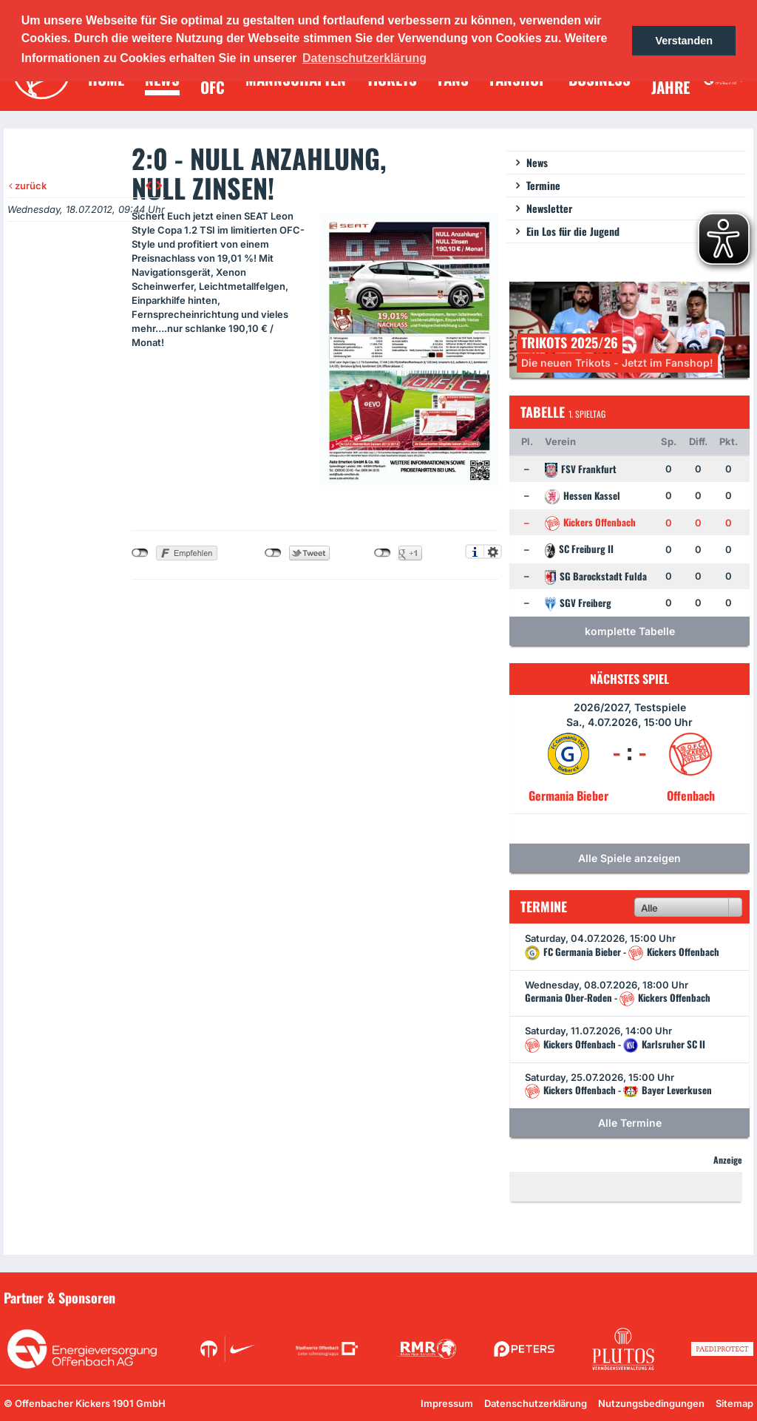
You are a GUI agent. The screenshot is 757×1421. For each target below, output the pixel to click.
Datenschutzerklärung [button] (364, 58)
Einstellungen (492, 551)
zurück (28, 185)
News (537, 162)
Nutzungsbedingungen (651, 1403)
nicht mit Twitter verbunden (273, 553)
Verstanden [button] (684, 41)
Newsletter (549, 208)
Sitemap (734, 1403)
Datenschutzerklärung (535, 1403)
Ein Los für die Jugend (572, 231)
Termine (543, 185)
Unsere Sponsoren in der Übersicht (669, 1297)
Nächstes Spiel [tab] (629, 679)
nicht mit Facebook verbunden (140, 553)
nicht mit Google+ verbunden (382, 553)
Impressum (447, 1403)
